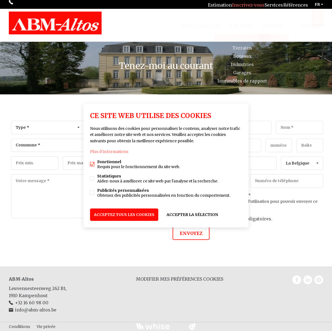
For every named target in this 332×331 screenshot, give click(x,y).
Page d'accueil (200, 23)
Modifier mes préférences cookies (179, 279)
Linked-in (307, 279)
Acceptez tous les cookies (124, 213)
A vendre (241, 23)
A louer (272, 23)
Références (294, 4)
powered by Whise (160, 326)
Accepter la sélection (192, 213)
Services (268, 4)
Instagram (318, 279)
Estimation (207, 4)
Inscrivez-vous (239, 4)
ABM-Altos (21, 279)
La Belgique (297, 163)
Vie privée (46, 326)
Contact (311, 23)
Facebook (296, 279)
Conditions (19, 326)
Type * (22, 127)
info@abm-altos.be (35, 310)
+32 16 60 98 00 (30, 4)
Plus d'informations (109, 152)
